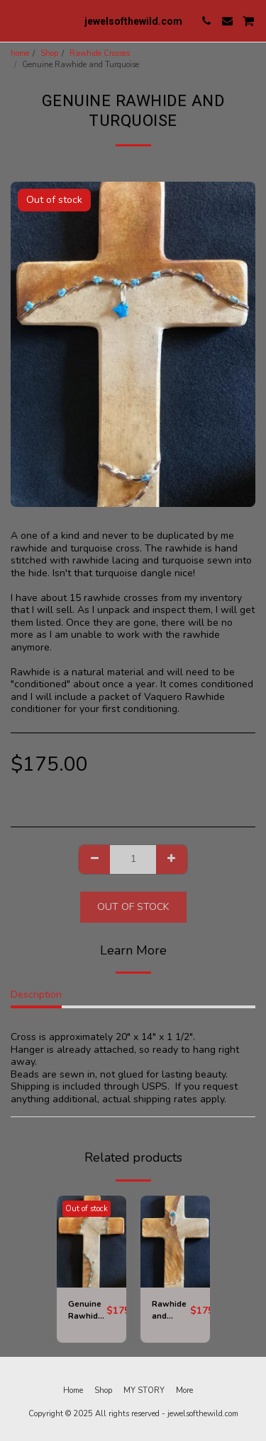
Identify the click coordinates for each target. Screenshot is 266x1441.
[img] (91, 1242)
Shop (49, 53)
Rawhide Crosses (100, 53)
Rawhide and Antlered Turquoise (171, 1311)
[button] (16, 20)
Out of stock (133, 907)
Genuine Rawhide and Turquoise (87, 1311)
